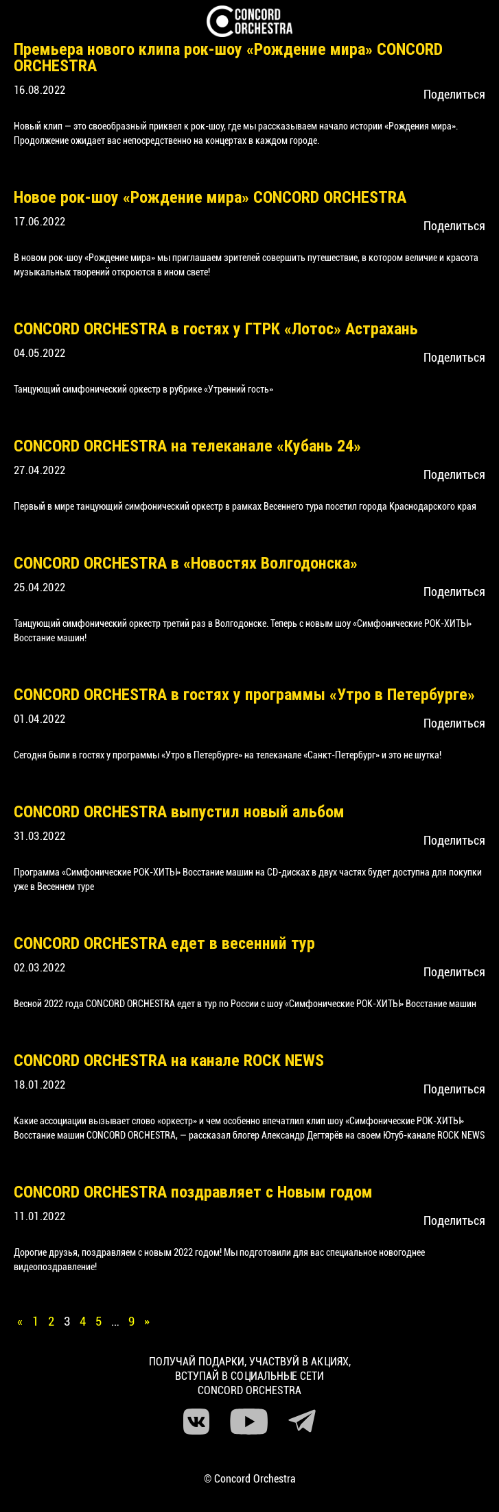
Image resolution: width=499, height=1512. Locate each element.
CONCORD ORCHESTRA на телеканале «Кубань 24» (187, 446)
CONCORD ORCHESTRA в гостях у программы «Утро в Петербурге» (244, 694)
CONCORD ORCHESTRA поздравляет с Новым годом (193, 1192)
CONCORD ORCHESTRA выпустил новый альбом (179, 811)
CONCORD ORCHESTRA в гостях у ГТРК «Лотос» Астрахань (216, 328)
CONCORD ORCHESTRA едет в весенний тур (164, 943)
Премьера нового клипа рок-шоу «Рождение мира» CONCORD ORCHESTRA (228, 57)
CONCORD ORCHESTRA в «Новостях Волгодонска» (186, 563)
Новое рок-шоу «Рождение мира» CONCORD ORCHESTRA (210, 197)
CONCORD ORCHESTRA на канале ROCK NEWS (169, 1060)
